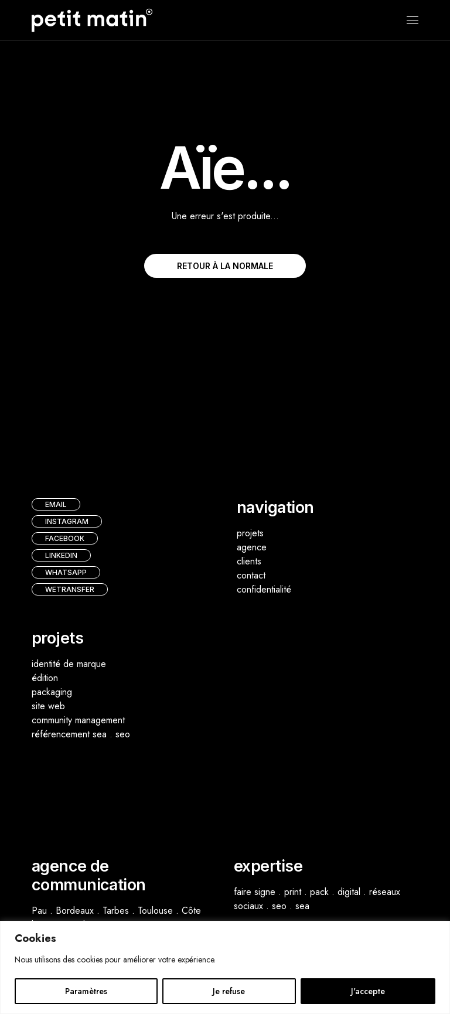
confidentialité (264, 589)
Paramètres (86, 991)
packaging (52, 692)
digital (349, 892)
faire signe (254, 892)
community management (78, 720)
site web (48, 706)
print (292, 892)
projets (250, 533)
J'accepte (368, 991)
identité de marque (69, 664)
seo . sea (290, 906)
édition (45, 678)
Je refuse (229, 991)
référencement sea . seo (81, 734)
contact (251, 575)
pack (319, 892)
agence (252, 547)
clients (249, 561)
